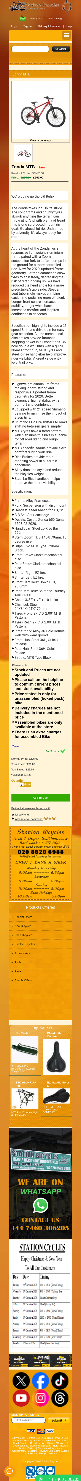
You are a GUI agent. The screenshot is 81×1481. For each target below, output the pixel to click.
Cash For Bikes (38, 1443)
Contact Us (32, 1438)
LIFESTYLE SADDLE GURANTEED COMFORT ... (54, 1109)
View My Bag (55, 18)
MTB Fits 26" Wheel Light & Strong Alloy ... (24, 1113)
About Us (39, 1440)
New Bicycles (23, 926)
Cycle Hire (46, 1438)
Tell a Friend (22, 814)
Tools (18, 962)
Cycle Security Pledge (34, 1453)
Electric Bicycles (25, 944)
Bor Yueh (22, 1033)
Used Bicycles (23, 935)
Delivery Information (40, 1445)
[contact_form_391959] (9, 1471)
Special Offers (23, 917)
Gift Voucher (18, 1438)
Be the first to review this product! (30, 808)
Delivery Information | (51, 26)
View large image (40, 140)
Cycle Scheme (20, 1445)
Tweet (16, 746)
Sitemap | (53, 1453)
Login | (15, 26)
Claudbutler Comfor (55, 1035)
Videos (31, 1448)
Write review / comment (36, 819)
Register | (29, 26)
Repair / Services (57, 1443)
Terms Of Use (60, 1438)
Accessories (22, 953)
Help (69, 26)
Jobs (64, 1440)
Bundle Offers (23, 980)
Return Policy (53, 1440)
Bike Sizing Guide (58, 1451)
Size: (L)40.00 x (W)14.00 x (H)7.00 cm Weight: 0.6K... (23, 1069)
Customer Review (37, 1451)
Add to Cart (40, 797)
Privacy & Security (22, 1440)
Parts (18, 971)
